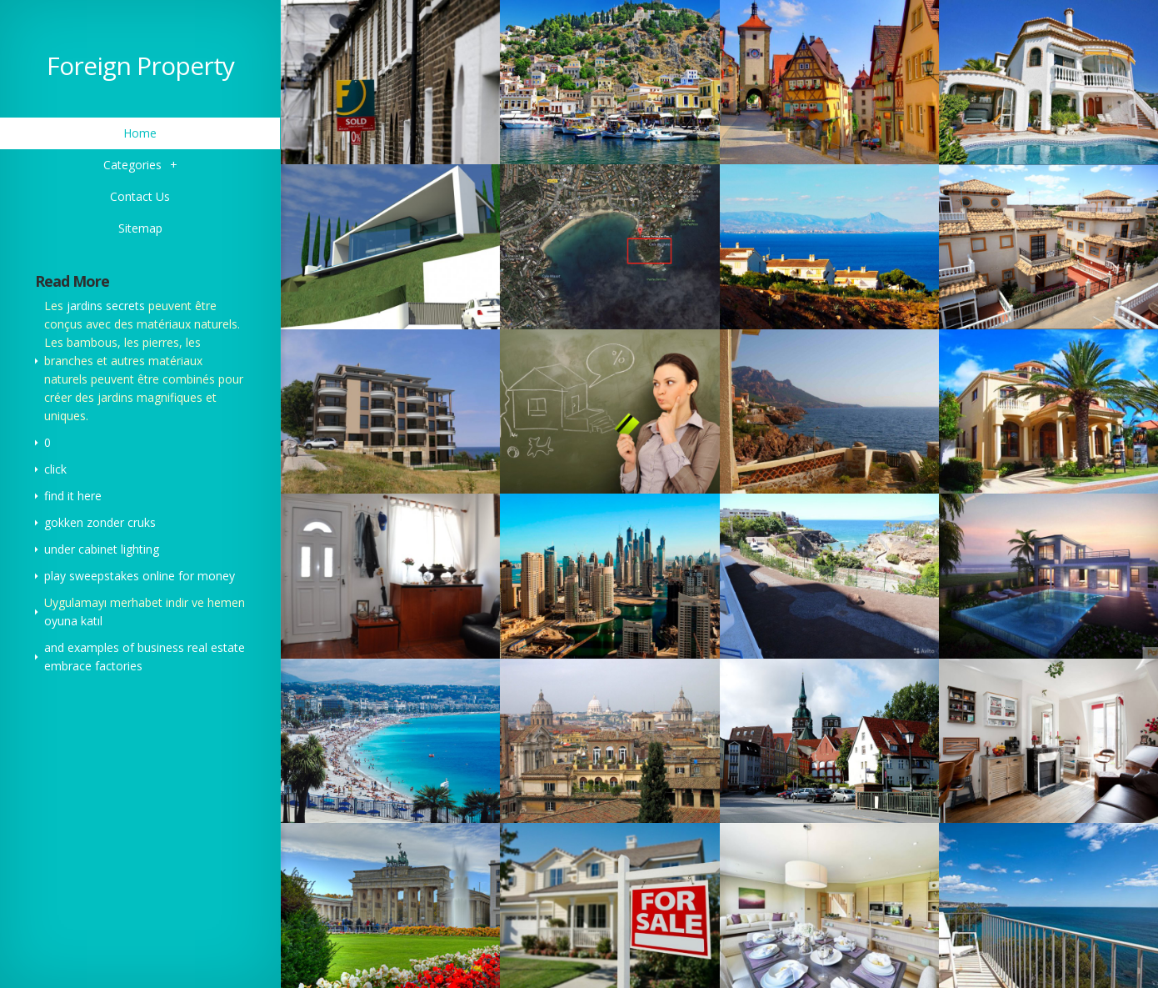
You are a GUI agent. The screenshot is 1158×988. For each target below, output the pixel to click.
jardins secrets (106, 305)
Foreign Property (140, 65)
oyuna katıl (73, 621)
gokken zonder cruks (100, 522)
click (55, 469)
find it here (73, 496)
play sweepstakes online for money (139, 576)
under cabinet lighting (101, 549)
